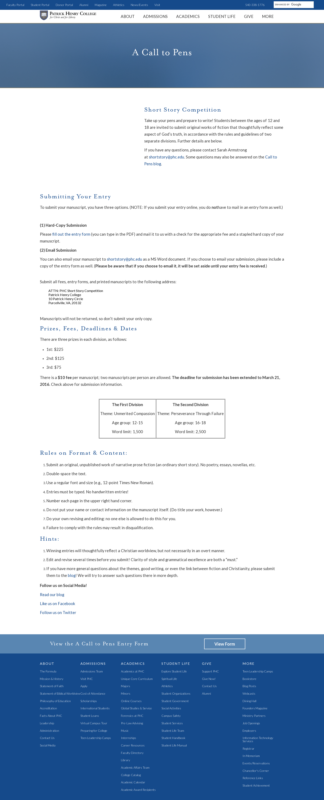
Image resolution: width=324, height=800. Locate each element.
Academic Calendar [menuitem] (133, 760)
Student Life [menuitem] (221, 16)
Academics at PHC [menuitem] (132, 649)
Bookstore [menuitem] (249, 657)
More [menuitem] (268, 16)
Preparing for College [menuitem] (93, 709)
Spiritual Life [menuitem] (169, 657)
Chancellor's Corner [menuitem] (256, 749)
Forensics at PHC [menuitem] (132, 694)
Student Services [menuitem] (172, 701)
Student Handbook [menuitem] (173, 716)
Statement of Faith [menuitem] (52, 664)
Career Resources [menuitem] (133, 723)
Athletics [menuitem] (118, 5)
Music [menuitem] (125, 709)
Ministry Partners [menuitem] (254, 694)
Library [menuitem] (125, 738)
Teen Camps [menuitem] (148, 787)
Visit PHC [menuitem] (86, 657)
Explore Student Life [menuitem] (174, 649)
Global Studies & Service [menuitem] (136, 686)
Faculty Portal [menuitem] (15, 5)
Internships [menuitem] (128, 716)
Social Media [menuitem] (47, 723)
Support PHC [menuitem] (210, 649)
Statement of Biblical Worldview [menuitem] (60, 672)
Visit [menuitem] (157, 5)
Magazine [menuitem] (101, 5)
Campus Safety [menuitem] (171, 694)
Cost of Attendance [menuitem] (92, 672)
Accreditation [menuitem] (48, 686)
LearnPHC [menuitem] (132, 787)
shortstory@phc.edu (166, 157)
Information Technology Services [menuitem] (258, 718)
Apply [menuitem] (83, 664)
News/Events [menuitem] (139, 5)
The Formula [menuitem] (48, 649)
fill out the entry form (71, 212)
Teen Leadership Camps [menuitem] (95, 716)
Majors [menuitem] (125, 664)
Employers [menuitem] (249, 709)
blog (72, 553)
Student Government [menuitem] (175, 679)
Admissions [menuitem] (155, 16)
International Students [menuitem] (95, 686)
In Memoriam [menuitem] (251, 734)
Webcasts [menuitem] (249, 672)
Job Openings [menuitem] (251, 701)
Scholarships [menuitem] (88, 679)
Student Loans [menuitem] (89, 694)
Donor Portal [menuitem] (64, 5)
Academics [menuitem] (188, 16)
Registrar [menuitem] (248, 727)
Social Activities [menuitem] (171, 686)
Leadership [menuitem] (47, 701)
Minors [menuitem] (125, 672)
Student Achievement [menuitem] (256, 763)
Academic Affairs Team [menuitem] (135, 746)
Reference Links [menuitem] (253, 756)
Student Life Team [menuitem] (172, 709)
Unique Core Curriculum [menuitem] (137, 657)
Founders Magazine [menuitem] (255, 686)
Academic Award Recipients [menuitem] (138, 768)
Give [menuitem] (248, 16)
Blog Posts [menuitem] (249, 664)
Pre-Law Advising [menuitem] (132, 701)
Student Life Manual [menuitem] (174, 723)
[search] (293, 4)
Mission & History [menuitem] (51, 657)
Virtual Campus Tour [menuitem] (93, 701)
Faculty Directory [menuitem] (132, 731)
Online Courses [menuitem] (131, 679)
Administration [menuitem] (49, 709)
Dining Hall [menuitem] (249, 679)
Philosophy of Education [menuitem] (55, 679)
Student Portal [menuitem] (40, 5)
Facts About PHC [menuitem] (51, 694)
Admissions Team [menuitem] (91, 649)
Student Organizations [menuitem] (175, 672)
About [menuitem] (128, 16)
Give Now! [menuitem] (209, 657)
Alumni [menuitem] (83, 5)
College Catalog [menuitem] (131, 753)
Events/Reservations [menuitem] (256, 741)
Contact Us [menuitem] (47, 716)
